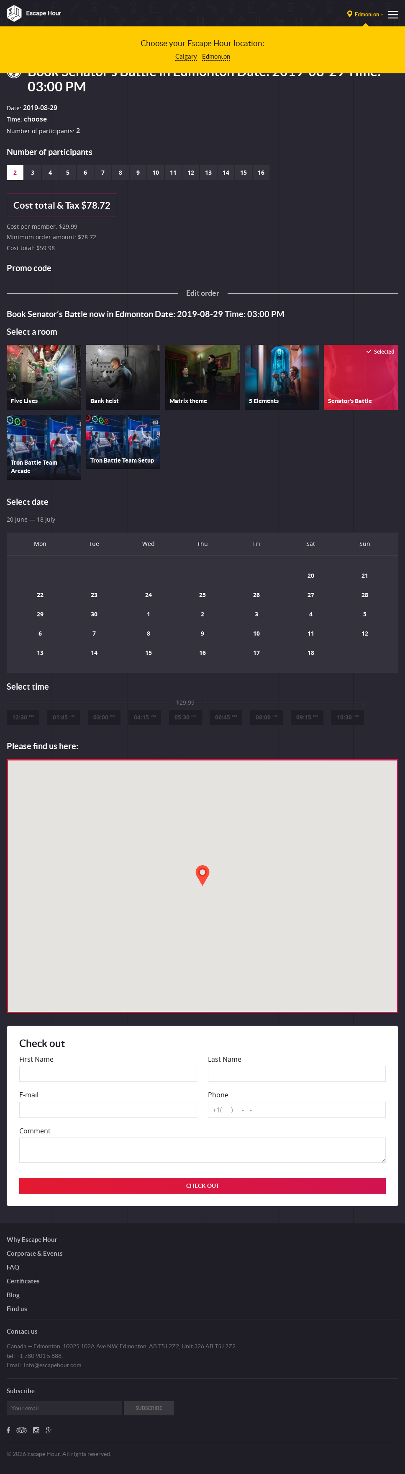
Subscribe (149, 1408)
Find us (17, 1308)
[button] (202, 875)
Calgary (186, 56)
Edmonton (216, 56)
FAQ (13, 1267)
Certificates (23, 1281)
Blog (13, 1294)
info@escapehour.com (52, 1365)
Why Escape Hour (32, 1239)
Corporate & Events (35, 1253)
